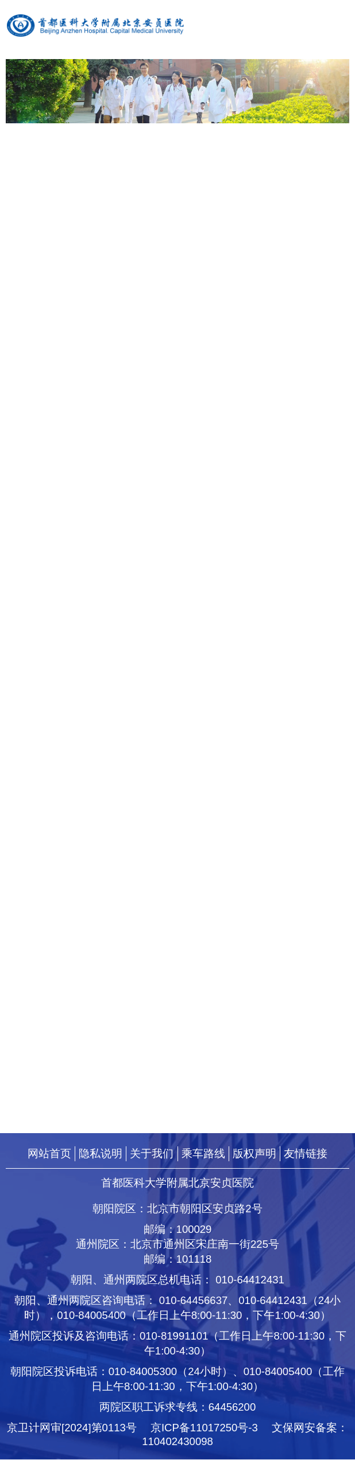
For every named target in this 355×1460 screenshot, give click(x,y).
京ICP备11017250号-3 (210, 1428)
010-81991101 (174, 1336)
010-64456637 (193, 1301)
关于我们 (151, 1153)
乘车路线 (203, 1153)
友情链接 (305, 1153)
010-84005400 (91, 1316)
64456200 (232, 1408)
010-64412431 (249, 1280)
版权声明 (254, 1153)
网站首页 (49, 1153)
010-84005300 (143, 1372)
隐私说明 (100, 1153)
